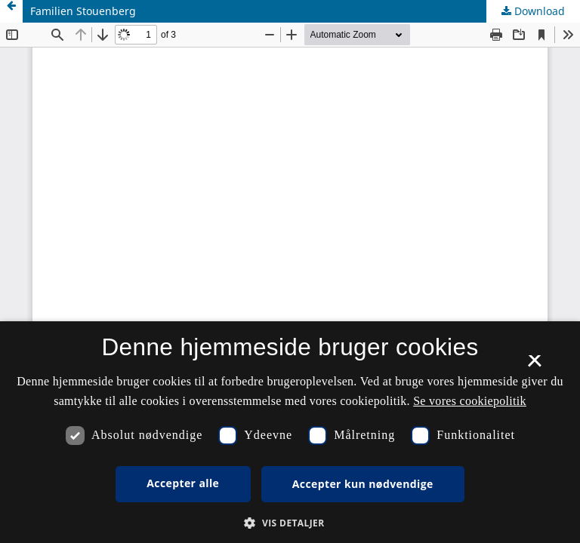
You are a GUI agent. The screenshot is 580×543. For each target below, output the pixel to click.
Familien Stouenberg (83, 11)
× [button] (534, 365)
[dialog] (290, 432)
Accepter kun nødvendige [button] (362, 484)
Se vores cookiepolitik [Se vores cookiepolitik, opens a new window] (469, 400)
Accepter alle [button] (183, 483)
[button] (289, 523)
